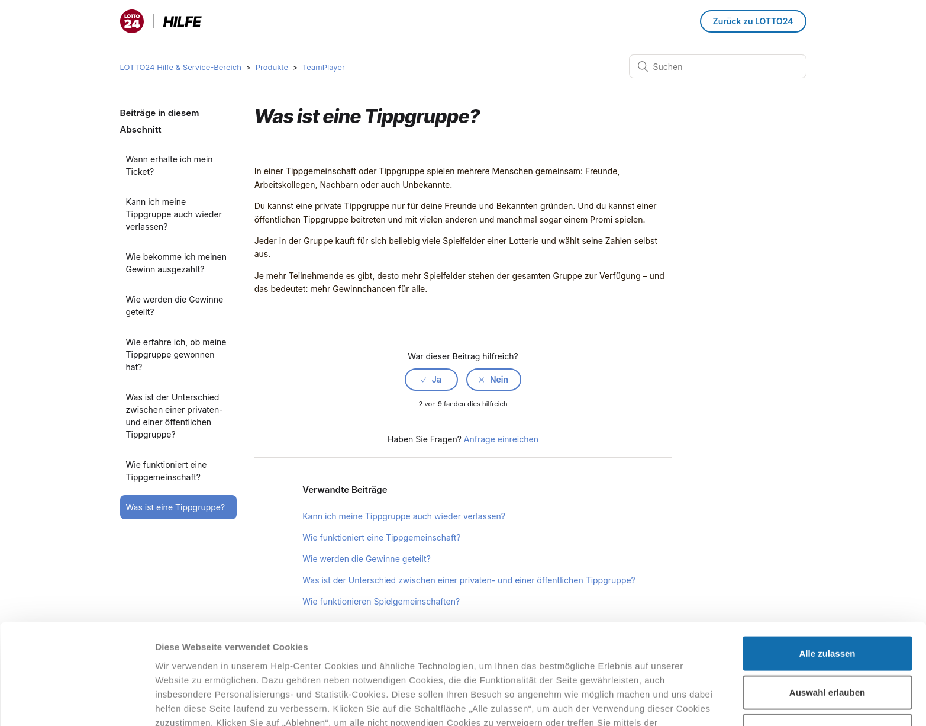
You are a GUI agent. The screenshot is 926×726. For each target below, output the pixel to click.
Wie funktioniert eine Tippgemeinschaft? (166, 471)
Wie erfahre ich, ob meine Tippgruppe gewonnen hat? (176, 354)
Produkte (272, 67)
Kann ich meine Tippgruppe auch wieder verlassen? (174, 214)
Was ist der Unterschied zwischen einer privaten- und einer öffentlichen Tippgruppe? (174, 415)
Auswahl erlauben (827, 606)
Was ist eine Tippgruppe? (175, 507)
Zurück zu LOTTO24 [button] (753, 21)
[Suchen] (717, 66)
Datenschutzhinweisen (206, 664)
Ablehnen (827, 645)
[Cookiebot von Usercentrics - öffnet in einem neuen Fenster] (76, 703)
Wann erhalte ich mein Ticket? (169, 165)
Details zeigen (629, 703)
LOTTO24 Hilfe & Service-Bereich (180, 67)
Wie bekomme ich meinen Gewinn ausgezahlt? (176, 263)
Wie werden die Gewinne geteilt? (175, 305)
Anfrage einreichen (501, 439)
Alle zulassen (827, 567)
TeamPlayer (323, 67)
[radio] (431, 379)
